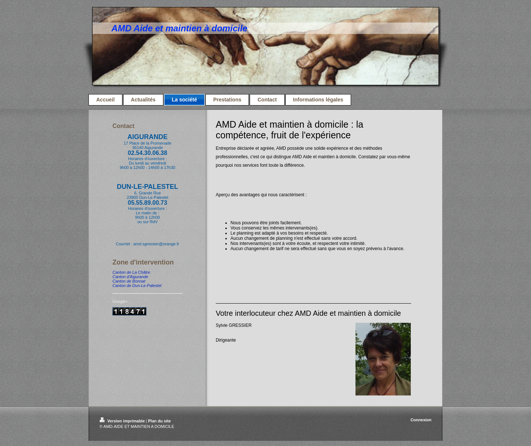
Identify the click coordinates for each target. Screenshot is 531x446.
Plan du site (159, 421)
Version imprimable (123, 421)
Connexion (420, 420)
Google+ (120, 301)
